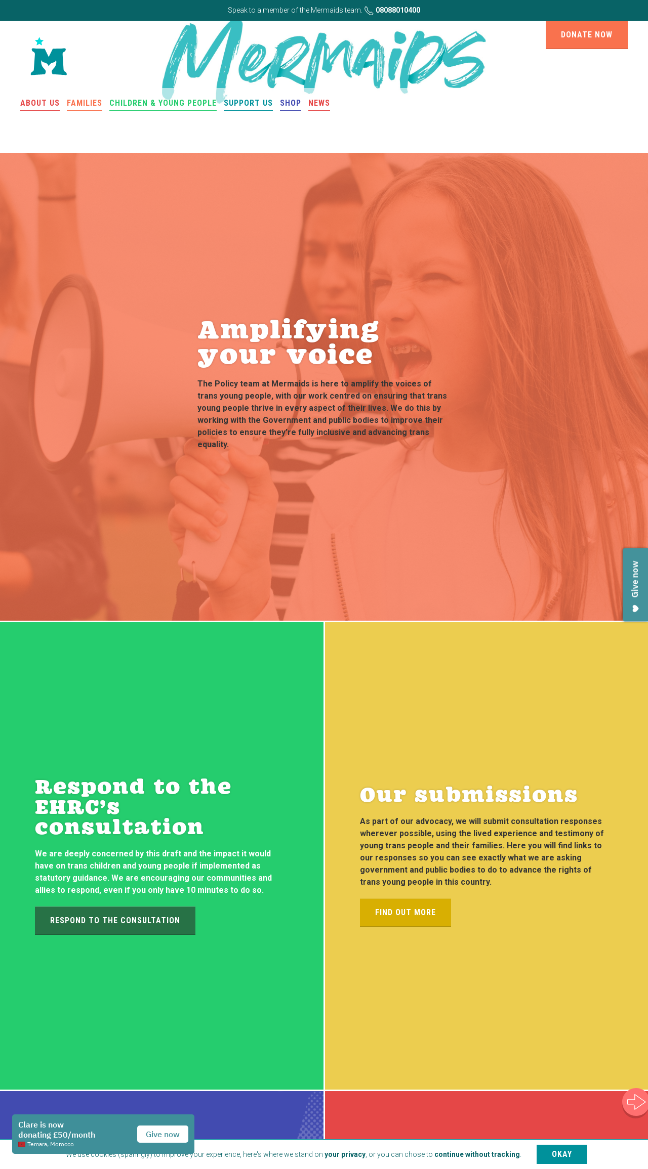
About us (40, 103)
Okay (562, 1154)
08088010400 (392, 10)
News (319, 103)
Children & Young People (163, 103)
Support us (248, 103)
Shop (290, 103)
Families (84, 103)
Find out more (405, 912)
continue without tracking (477, 1154)
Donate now (587, 34)
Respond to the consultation (115, 920)
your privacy (345, 1154)
